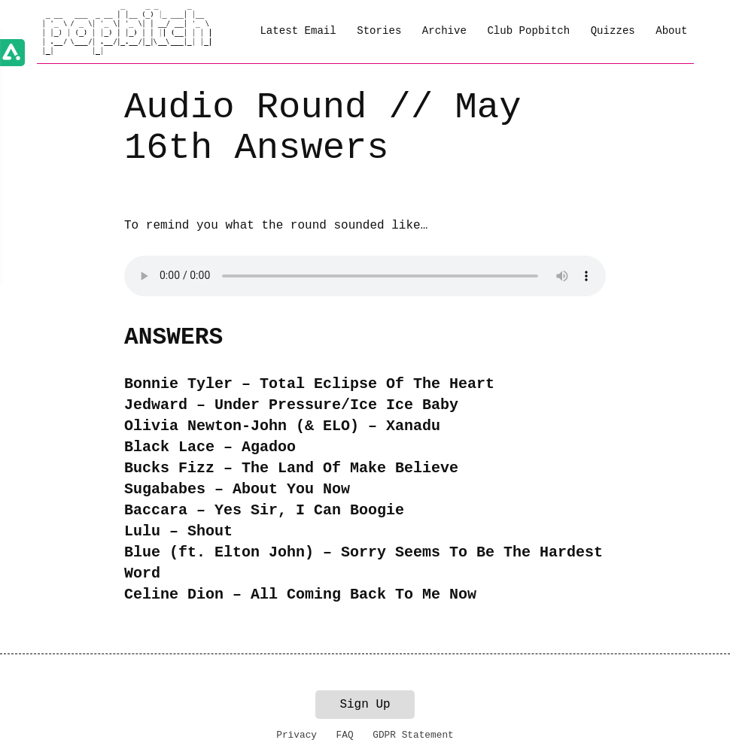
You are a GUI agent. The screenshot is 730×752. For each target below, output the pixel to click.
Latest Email (298, 31)
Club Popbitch (528, 31)
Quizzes (613, 31)
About (671, 31)
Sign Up (364, 704)
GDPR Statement (413, 735)
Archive (444, 31)
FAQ (345, 735)
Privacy (296, 735)
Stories (379, 31)
